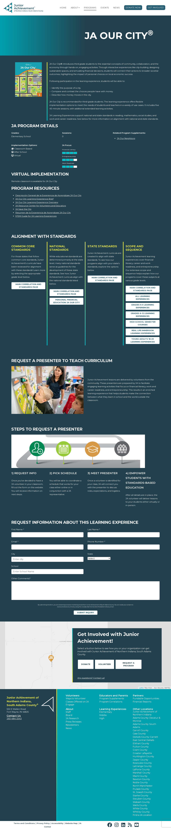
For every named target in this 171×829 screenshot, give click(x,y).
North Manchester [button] (143, 786)
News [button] (69, 728)
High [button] (101, 718)
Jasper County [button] (140, 760)
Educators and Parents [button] (113, 695)
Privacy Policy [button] (43, 823)
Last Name (94, 529)
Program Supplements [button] (111, 698)
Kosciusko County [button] (142, 763)
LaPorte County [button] (141, 769)
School (14, 566)
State (90, 554)
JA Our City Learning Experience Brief (34, 199)
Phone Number (96, 541)
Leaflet (141, 688)
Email (14, 541)
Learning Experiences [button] (112, 709)
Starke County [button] (140, 795)
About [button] (69, 709)
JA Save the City (23, 209)
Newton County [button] (141, 779)
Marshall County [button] (141, 772)
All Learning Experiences (142, 297)
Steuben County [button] (142, 798)
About (74, 8)
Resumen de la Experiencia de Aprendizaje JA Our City (43, 212)
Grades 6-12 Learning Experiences (143, 314)
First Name (17, 529)
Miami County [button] (140, 776)
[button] (79, 8)
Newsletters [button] (72, 725)
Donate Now (133, 7)
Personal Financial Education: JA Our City (66, 301)
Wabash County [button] (141, 802)
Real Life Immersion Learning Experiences (143, 331)
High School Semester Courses (143, 323)
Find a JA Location (142, 815)
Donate (85, 664)
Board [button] (69, 715)
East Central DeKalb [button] (143, 740)
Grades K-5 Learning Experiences (142, 306)
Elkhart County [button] (141, 743)
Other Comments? (20, 578)
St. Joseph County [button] (142, 792)
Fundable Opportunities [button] (146, 698)
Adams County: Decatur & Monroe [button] (146, 719)
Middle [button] (103, 715)
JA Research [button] (72, 718)
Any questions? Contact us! (91, 678)
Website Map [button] (71, 823)
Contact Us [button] (14, 716)
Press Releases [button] (73, 721)
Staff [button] (68, 712)
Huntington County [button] (143, 756)
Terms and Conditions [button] (24, 823)
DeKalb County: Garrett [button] (145, 737)
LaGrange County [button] (142, 766)
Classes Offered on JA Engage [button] (77, 703)
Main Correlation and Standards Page (28, 285)
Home (63, 8)
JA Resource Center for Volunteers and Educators (40, 205)
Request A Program (128, 664)
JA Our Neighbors (126, 138)
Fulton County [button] (141, 746)
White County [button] (140, 808)
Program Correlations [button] (110, 701)
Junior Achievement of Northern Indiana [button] (145, 713)
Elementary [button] (105, 712)
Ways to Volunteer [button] (76, 698)
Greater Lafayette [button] (142, 753)
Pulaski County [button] (141, 789)
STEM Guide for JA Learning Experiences (36, 216)
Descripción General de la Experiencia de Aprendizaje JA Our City (48, 195)
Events (105, 8)
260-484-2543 (14, 718)
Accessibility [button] (57, 823)
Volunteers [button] (72, 695)
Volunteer (104, 664)
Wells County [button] (140, 805)
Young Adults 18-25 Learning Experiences (143, 340)
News (116, 8)
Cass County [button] (139, 733)
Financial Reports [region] (142, 701)
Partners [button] (138, 695)
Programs (90, 8)
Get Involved (156, 7)
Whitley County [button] (141, 812)
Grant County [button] (140, 750)
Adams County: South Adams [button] (144, 725)
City (13, 554)
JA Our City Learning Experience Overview (36, 202)
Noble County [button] (140, 782)
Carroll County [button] (140, 730)
